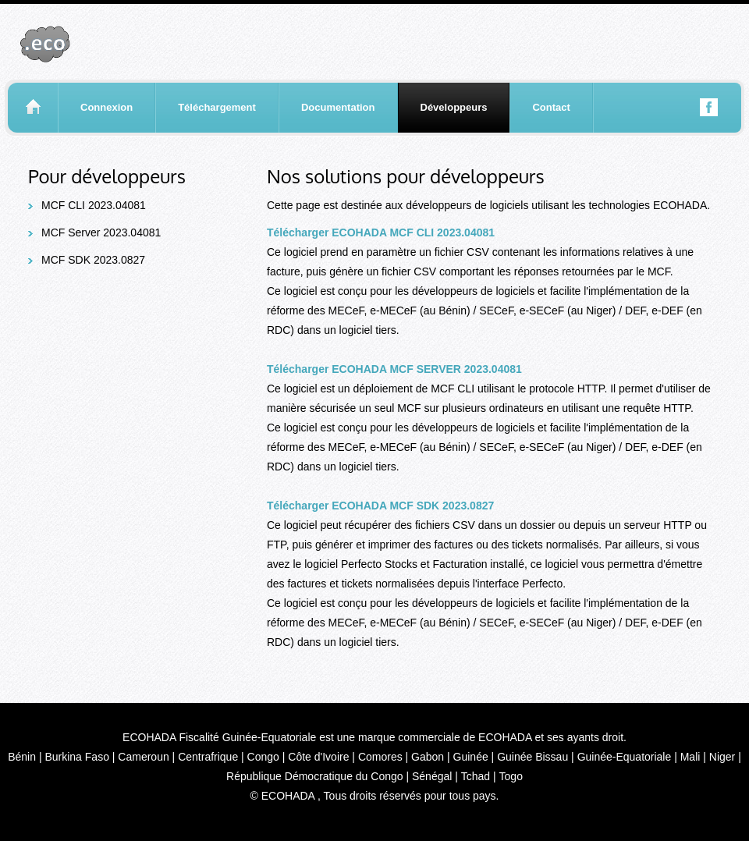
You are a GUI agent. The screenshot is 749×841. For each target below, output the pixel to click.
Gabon (427, 757)
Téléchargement (217, 107)
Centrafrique (208, 757)
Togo (511, 776)
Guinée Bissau (532, 757)
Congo (263, 757)
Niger (722, 757)
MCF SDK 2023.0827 (93, 260)
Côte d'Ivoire (318, 757)
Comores (380, 757)
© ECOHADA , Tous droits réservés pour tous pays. (374, 796)
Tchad (475, 776)
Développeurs (454, 107)
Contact (551, 107)
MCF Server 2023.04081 (101, 232)
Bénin (22, 757)
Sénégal (432, 776)
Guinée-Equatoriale (624, 757)
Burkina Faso (76, 757)
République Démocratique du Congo (314, 776)
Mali (690, 757)
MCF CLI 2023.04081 (93, 205)
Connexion (106, 107)
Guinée (470, 757)
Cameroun (143, 757)
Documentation (338, 107)
